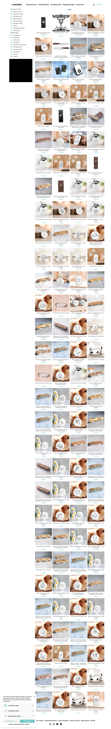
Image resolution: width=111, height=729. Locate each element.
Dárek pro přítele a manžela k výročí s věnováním (96, 313)
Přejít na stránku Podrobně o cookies (19, 724)
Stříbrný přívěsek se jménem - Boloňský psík (43, 313)
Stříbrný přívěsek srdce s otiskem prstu (78, 197)
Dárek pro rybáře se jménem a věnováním (96, 56)
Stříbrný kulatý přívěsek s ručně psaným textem (61, 103)
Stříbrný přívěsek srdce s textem (43, 172)
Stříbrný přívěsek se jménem (61, 663)
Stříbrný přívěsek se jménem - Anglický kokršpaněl (61, 383)
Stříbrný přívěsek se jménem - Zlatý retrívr (96, 523)
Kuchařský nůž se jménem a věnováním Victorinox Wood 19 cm (61, 56)
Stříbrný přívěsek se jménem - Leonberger (43, 594)
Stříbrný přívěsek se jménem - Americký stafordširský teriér (96, 243)
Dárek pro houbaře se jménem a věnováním (78, 453)
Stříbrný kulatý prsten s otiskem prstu (43, 267)
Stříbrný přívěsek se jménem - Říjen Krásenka (43, 523)
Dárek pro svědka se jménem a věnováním (43, 687)
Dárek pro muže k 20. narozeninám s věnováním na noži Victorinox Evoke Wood (96, 477)
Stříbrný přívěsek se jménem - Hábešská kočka (61, 150)
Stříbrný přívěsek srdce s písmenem (43, 219)
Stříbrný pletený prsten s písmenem (43, 383)
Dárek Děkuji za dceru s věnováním (43, 569)
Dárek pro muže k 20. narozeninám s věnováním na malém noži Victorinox (43, 477)
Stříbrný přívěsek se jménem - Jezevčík (61, 453)
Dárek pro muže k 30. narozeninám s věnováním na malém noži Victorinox (43, 500)
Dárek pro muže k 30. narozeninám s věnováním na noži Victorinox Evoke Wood (96, 501)
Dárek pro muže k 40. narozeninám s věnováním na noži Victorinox (61, 570)
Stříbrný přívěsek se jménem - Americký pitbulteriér (78, 594)
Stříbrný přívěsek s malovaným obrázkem (78, 103)
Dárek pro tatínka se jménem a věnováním (43, 80)
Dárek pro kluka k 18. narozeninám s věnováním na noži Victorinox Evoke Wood (43, 431)
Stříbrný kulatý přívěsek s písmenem (43, 243)
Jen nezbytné (10, 721)
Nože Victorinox (31, 4)
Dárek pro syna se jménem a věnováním (43, 290)
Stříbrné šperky (43, 4)
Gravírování (80, 4)
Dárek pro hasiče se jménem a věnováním (96, 407)
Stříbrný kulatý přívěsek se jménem (43, 56)
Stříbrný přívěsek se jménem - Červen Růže (78, 547)
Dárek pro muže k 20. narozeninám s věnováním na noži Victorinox (96, 453)
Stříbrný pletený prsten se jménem (61, 313)
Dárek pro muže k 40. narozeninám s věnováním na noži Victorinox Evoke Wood (78, 571)
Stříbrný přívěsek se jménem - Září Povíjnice (43, 453)
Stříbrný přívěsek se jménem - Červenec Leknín (78, 523)
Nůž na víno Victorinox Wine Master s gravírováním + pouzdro (96, 127)
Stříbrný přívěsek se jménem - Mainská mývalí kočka (78, 33)
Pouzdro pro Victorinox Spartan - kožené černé (43, 33)
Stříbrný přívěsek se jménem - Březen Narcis (61, 594)
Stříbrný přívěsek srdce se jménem (78, 383)
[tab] (31, 5)
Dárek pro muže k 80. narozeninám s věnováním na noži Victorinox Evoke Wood (43, 711)
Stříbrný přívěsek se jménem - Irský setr (78, 407)
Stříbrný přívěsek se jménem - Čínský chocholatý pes (96, 547)
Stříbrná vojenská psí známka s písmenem (78, 290)
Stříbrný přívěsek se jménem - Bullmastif (78, 687)
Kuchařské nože (56, 4)
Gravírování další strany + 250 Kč (61, 32)
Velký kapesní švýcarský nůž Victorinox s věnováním (43, 150)
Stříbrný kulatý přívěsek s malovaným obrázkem (96, 33)
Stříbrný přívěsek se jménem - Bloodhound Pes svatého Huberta (43, 664)
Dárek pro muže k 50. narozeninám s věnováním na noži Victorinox (96, 594)
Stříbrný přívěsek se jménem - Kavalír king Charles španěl (78, 477)
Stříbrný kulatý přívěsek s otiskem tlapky (61, 220)
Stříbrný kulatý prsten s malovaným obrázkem (61, 267)
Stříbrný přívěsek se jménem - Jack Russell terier (78, 430)
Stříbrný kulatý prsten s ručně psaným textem (78, 267)
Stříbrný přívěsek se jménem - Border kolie (96, 664)
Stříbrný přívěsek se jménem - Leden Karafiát (96, 617)
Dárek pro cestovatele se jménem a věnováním (43, 360)
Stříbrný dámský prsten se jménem (96, 686)
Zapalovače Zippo (69, 4)
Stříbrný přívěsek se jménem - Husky (61, 523)
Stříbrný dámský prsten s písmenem (96, 359)
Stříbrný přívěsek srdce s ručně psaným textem (96, 197)
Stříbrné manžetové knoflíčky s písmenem (78, 313)
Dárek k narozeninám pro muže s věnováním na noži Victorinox (43, 197)
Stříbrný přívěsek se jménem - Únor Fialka (61, 617)
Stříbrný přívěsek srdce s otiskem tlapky (95, 220)
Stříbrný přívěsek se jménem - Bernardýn (96, 640)
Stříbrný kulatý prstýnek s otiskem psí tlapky (78, 243)
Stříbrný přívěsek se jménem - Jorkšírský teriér (61, 710)
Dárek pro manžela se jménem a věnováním (96, 290)
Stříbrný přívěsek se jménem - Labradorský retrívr (78, 500)
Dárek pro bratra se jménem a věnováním (43, 337)
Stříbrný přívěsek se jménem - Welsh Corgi (78, 337)
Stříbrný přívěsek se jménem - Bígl (78, 616)
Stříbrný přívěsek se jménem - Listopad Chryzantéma (61, 407)
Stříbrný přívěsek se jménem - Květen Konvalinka (61, 500)
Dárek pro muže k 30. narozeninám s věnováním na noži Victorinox (61, 547)
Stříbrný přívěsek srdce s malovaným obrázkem (96, 150)
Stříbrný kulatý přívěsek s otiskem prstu (43, 103)
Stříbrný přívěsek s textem (43, 126)
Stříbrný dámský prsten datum (78, 710)
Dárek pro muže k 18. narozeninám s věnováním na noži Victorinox (96, 430)
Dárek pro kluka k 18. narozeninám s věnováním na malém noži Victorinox (61, 337)
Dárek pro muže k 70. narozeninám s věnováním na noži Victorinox (78, 127)
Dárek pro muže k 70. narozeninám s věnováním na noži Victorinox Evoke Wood (78, 664)
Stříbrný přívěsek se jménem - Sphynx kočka (96, 80)
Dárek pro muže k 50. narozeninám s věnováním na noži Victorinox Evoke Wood (43, 618)
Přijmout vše (27, 721)
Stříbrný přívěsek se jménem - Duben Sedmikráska (96, 570)
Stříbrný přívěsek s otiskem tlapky (96, 102)
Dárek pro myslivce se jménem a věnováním (78, 56)
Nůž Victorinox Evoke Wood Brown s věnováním (61, 360)
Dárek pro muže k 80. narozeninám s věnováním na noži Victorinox (61, 687)
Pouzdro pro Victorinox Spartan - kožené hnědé (61, 197)
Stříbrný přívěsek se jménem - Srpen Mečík (61, 477)
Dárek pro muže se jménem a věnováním (60, 243)
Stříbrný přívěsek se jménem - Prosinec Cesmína (61, 430)
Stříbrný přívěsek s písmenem (96, 266)
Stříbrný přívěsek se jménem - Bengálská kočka (61, 290)
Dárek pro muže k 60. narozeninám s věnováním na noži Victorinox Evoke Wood (78, 641)
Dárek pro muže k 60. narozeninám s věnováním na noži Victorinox (61, 640)
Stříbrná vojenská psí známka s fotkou (78, 150)
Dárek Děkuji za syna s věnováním (43, 546)
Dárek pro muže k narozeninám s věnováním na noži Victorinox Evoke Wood (43, 407)
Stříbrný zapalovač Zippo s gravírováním (78, 80)
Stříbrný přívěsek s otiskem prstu (60, 172)
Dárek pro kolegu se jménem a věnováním (96, 383)
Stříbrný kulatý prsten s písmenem (96, 336)
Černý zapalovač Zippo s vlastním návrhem (61, 80)
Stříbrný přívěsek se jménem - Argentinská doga (43, 640)
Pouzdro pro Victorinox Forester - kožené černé (60, 127)
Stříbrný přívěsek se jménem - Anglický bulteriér (78, 360)
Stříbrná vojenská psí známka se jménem (96, 710)
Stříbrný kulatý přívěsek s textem (78, 219)
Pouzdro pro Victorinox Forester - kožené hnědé (95, 173)
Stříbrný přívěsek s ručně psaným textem (78, 173)
